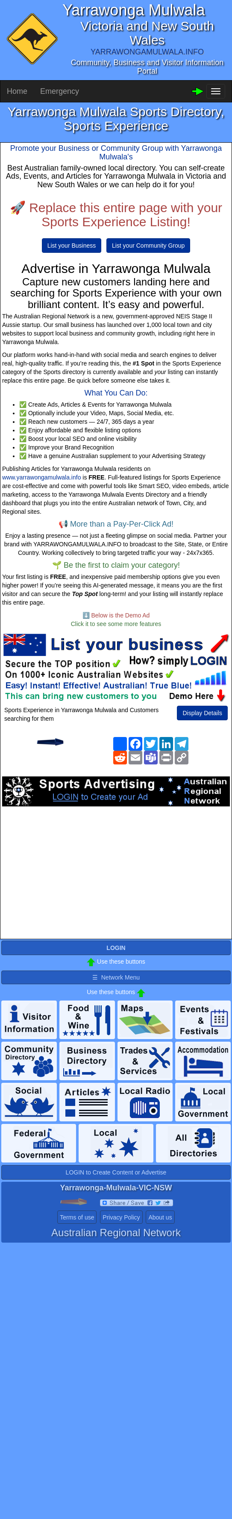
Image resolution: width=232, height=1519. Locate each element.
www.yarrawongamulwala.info (41, 477)
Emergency (59, 91)
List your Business (71, 245)
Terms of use (77, 1217)
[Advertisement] (116, 875)
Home (17, 91)
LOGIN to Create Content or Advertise (116, 1172)
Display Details (202, 713)
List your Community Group (148, 245)
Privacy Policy (121, 1217)
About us (160, 1217)
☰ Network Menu (116, 977)
